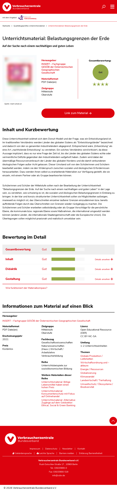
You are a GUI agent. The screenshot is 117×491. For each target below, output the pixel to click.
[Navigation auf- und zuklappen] (112, 6)
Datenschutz (51, 449)
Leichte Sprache (45, 453)
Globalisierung (88, 373)
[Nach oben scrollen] (113, 421)
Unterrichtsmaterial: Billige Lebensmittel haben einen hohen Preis (55, 385)
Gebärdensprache (22, 453)
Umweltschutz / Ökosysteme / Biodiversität (96, 386)
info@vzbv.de (58, 475)
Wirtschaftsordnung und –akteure (94, 364)
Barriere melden (66, 453)
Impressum (35, 449)
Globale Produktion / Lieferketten (91, 357)
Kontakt (81, 449)
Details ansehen (102, 259)
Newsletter (67, 449)
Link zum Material (76, 113)
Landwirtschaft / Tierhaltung (95, 380)
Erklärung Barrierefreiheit (90, 453)
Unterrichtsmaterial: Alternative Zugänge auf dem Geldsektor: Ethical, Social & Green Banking (58, 403)
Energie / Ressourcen (91, 369)
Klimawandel (87, 376)
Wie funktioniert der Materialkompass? (26, 288)
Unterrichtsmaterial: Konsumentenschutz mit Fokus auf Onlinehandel (58, 394)
